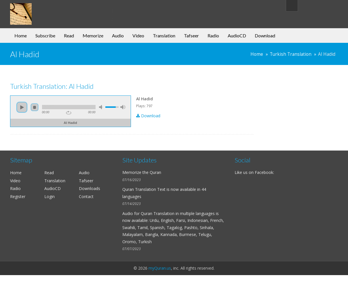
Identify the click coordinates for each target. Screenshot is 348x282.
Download (265, 35)
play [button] (22, 107)
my (56, 10)
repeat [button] (68, 112)
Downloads (89, 188)
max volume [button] (122, 107)
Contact (86, 196)
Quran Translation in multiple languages (178, 213)
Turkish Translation (290, 54)
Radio (213, 35)
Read (69, 35)
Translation (164, 35)
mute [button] (101, 107)
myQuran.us (160, 268)
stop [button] (35, 107)
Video (138, 35)
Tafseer (191, 35)
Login (49, 196)
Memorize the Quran (141, 172)
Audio (118, 35)
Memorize (93, 35)
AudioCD (237, 35)
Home (20, 35)
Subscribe (45, 35)
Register (17, 196)
